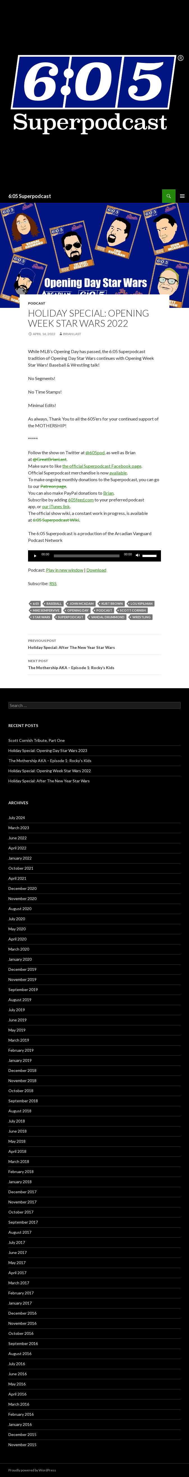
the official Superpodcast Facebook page (101, 466)
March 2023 (18, 827)
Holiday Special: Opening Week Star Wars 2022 (49, 770)
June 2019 (17, 1019)
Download (96, 569)
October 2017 (20, 1212)
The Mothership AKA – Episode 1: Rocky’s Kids (94, 664)
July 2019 (16, 1009)
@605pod (95, 452)
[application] (94, 556)
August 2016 (19, 1353)
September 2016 (23, 1343)
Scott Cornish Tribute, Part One (36, 740)
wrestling (141, 617)
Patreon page (53, 486)
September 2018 (23, 1100)
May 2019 (17, 1030)
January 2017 (20, 1303)
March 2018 (18, 1161)
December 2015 (22, 1434)
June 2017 (17, 1252)
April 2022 (17, 848)
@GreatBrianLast (49, 459)
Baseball (54, 603)
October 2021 (20, 868)
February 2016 (21, 1414)
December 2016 (22, 1313)
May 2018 (17, 1141)
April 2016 (17, 1394)
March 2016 (18, 1404)
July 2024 (16, 817)
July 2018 (16, 1121)
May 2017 (17, 1262)
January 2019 (20, 1060)
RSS (53, 583)
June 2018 (17, 1131)
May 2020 (17, 928)
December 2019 (22, 969)
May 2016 (17, 1383)
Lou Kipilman (142, 603)
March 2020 (18, 949)
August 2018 (19, 1110)
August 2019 (19, 999)
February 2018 (21, 1171)
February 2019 (21, 1050)
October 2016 (20, 1333)
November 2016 (22, 1323)
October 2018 (20, 1090)
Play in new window (64, 569)
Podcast (36, 303)
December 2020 (22, 888)
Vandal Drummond (108, 617)
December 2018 (22, 1070)
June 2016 (17, 1373)
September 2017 (23, 1222)
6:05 (36, 603)
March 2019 (18, 1040)
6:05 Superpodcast (29, 196)
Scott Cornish (133, 610)
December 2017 (22, 1191)
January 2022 (20, 858)
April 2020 (17, 939)
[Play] (35, 556)
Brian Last (72, 334)
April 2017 (17, 1272)
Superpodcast (70, 617)
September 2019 (23, 989)
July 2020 (16, 918)
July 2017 (16, 1242)
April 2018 (17, 1151)
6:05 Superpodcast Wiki (56, 519)
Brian (108, 493)
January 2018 (20, 1181)
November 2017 (22, 1201)
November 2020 (22, 898)
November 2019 (22, 979)
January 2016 (20, 1424)
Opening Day (78, 610)
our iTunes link (56, 506)
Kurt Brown (112, 603)
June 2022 (17, 837)
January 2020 (20, 959)
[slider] (87, 556)
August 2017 (19, 1232)
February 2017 (21, 1292)
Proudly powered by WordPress (32, 1470)
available (118, 472)
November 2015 (22, 1444)
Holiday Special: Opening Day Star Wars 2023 (47, 750)
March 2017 (18, 1282)
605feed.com (81, 499)
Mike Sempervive (46, 610)
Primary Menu (182, 196)
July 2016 (16, 1363)
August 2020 (19, 908)
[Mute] (138, 556)
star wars (41, 617)
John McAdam (82, 603)
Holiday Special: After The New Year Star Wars (94, 643)
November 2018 (22, 1080)
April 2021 (17, 878)
